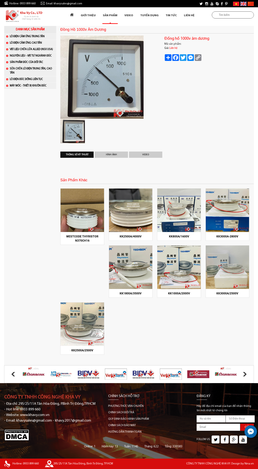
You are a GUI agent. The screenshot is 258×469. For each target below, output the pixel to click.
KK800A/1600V (179, 236)
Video (128, 15)
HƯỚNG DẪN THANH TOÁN (124, 431)
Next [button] (245, 374)
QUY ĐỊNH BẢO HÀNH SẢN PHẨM (128, 419)
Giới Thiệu (88, 15)
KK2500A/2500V (82, 350)
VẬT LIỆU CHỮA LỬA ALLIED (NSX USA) (32, 49)
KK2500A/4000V (130, 236)
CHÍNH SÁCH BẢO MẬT (122, 425)
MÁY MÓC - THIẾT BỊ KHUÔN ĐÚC (32, 85)
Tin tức (171, 15)
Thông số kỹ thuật (77, 154)
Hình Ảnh (111, 154)
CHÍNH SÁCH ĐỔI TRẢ (121, 412)
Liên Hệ (189, 15)
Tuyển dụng (149, 15)
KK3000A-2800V (227, 236)
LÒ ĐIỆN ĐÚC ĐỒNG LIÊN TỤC (32, 79)
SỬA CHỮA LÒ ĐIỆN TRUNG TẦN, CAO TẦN (31, 70)
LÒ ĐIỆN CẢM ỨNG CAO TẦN (32, 42)
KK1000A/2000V (179, 293)
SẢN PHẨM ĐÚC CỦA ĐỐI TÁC (32, 62)
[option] (109, 77)
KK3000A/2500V (227, 293)
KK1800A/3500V (130, 293)
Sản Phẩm (110, 15)
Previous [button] (13, 374)
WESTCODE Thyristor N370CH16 (82, 238)
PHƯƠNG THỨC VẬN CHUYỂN (126, 406)
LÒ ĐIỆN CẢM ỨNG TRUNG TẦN (32, 36)
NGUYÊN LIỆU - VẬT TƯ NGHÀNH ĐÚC (32, 55)
